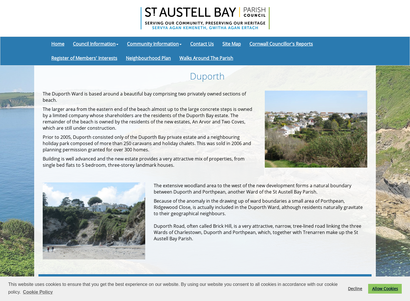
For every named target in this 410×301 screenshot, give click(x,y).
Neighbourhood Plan (148, 58)
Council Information (95, 44)
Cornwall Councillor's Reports (281, 44)
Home (57, 44)
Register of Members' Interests (84, 58)
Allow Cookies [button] (385, 288)
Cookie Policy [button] (38, 292)
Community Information (154, 44)
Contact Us (202, 44)
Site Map (231, 44)
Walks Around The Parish (206, 58)
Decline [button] (355, 288)
